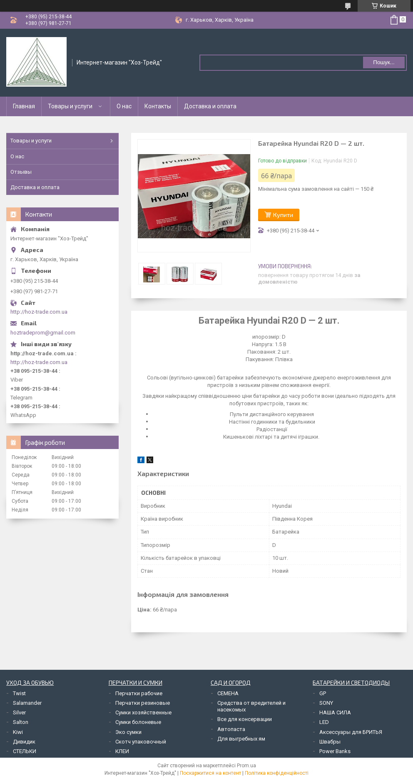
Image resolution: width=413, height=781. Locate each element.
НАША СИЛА (335, 712)
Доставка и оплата (210, 106)
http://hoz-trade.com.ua (38, 312)
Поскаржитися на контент (210, 773)
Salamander (27, 703)
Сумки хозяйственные (143, 712)
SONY (326, 703)
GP (322, 693)
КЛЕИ (122, 751)
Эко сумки (128, 732)
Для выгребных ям (241, 739)
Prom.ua (246, 766)
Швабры (330, 742)
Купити (283, 214)
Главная (24, 106)
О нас (124, 106)
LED (324, 722)
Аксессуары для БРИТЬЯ (350, 732)
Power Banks (335, 751)
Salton (20, 722)
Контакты (157, 106)
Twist (19, 693)
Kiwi (18, 732)
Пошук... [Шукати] (383, 62)
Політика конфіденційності (277, 773)
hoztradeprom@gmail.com (42, 332)
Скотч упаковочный (140, 742)
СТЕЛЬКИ (24, 751)
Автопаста (231, 729)
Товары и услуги (70, 106)
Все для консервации (244, 719)
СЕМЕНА (228, 693)
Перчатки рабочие (138, 693)
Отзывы (21, 172)
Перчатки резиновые (142, 703)
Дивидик (24, 742)
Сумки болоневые (138, 722)
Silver (19, 712)
